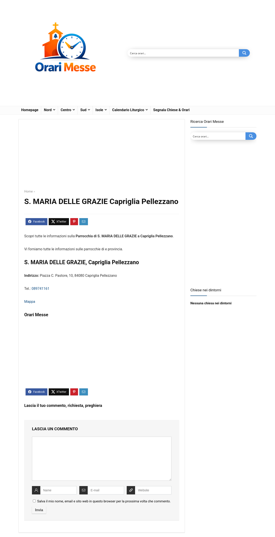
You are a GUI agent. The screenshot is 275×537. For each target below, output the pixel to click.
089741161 (40, 288)
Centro (66, 110)
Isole (99, 110)
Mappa (29, 301)
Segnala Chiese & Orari (171, 110)
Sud (83, 110)
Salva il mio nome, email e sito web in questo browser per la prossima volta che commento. (104, 501)
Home (28, 191)
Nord (48, 110)
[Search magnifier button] (244, 53)
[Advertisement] (101, 157)
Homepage (29, 110)
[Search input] (183, 53)
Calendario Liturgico (128, 110)
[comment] (101, 459)
